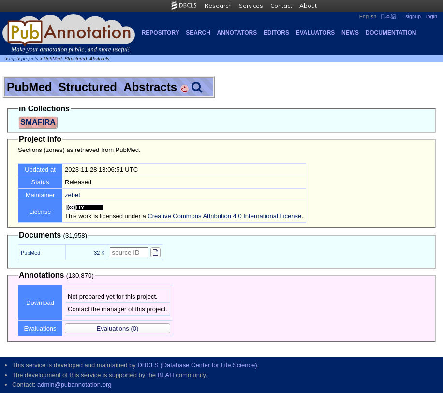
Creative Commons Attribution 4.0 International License (224, 216)
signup (413, 16)
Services (251, 5)
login (431, 16)
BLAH (166, 374)
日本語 (388, 16)
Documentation (391, 33)
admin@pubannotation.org (74, 384)
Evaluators (315, 33)
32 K (99, 253)
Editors (276, 33)
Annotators (237, 33)
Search (198, 33)
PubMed (30, 253)
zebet (72, 194)
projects (29, 58)
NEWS (350, 33)
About (308, 5)
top (12, 58)
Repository (160, 33)
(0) (118, 328)
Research (218, 5)
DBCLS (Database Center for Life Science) (197, 365)
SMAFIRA (38, 122)
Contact (281, 5)
